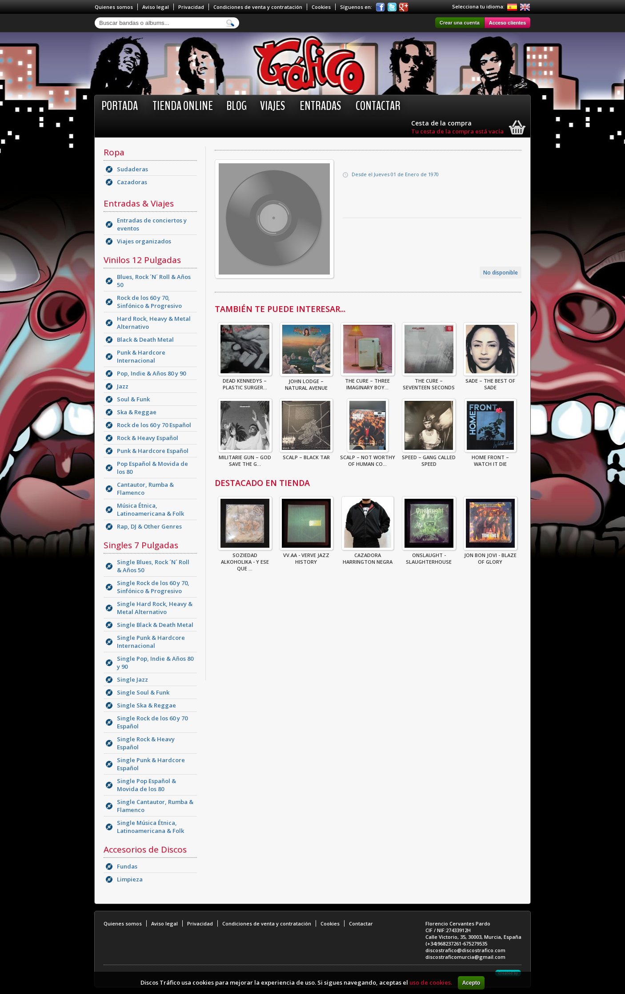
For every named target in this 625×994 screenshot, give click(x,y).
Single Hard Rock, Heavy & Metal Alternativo (154, 608)
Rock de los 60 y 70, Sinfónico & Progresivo (149, 302)
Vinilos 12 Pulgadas (142, 260)
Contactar (378, 105)
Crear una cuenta (460, 22)
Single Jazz (132, 679)
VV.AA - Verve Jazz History (306, 555)
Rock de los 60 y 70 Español (154, 425)
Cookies (321, 7)
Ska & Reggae (136, 412)
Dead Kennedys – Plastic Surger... (245, 381)
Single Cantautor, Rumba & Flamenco (155, 806)
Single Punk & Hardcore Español (151, 764)
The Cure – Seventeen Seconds (429, 381)
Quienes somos (114, 7)
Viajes (272, 105)
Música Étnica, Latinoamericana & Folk (150, 509)
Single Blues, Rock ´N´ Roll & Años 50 (153, 566)
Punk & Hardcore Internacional (141, 356)
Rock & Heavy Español (147, 438)
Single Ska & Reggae (146, 705)
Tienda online (182, 105)
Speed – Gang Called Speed (429, 458)
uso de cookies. (430, 982)
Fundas (127, 866)
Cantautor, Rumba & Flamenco (145, 489)
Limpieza (130, 879)
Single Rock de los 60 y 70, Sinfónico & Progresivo (153, 587)
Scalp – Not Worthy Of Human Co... (367, 458)
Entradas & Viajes (139, 203)
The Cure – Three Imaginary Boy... (368, 381)
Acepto (471, 983)
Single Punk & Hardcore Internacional (151, 642)
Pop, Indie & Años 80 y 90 (151, 373)
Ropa (114, 152)
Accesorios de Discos (145, 849)
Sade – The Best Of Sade (490, 381)
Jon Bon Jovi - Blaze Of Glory (490, 555)
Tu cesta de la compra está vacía (457, 131)
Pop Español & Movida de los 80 (152, 468)
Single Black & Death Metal (155, 625)
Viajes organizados (144, 241)
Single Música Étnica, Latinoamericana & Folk (150, 827)
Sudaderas (132, 169)
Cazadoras (132, 182)
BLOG (236, 105)
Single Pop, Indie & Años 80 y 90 (155, 663)
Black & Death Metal (145, 339)
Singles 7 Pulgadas (141, 545)
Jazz (122, 386)
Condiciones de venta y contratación (257, 7)
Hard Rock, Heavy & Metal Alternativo (154, 323)
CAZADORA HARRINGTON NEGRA (367, 555)
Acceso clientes (507, 22)
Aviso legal (155, 7)
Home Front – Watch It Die (490, 458)
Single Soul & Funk (143, 692)
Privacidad (191, 7)
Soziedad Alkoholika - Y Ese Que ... (245, 559)
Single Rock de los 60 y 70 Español (152, 722)
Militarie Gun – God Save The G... (245, 458)
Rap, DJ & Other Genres (149, 526)
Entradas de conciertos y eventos (152, 224)
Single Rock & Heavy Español (146, 743)
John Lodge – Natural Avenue (306, 381)
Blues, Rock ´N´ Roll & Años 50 (154, 281)
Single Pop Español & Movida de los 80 (146, 785)
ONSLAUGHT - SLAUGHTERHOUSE (429, 555)
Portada (119, 105)
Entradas (320, 105)
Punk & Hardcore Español (152, 451)
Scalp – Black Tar (306, 455)
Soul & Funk (133, 399)
